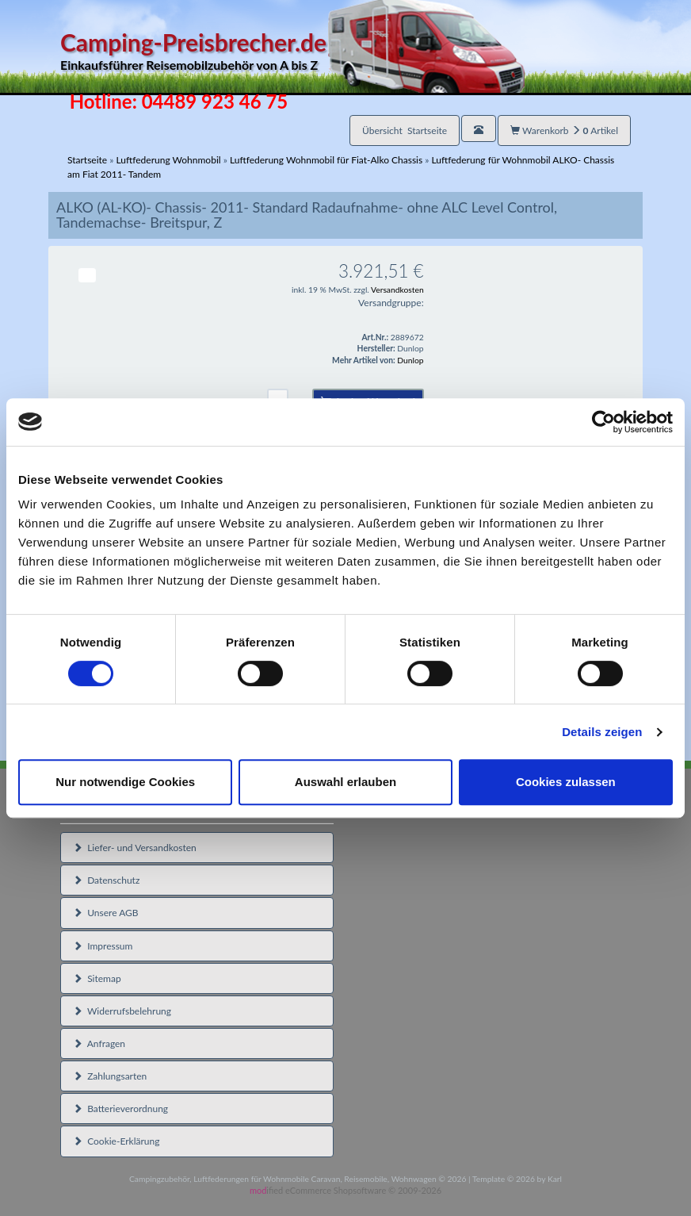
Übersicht (404, 130)
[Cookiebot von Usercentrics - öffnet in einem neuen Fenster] (603, 422)
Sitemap (97, 978)
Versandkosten (397, 289)
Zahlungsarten (110, 1076)
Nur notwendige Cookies (125, 781)
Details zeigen (602, 731)
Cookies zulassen (566, 781)
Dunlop (410, 360)
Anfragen (99, 1043)
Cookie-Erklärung (116, 1141)
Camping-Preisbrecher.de (292, 51)
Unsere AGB (106, 913)
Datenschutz (106, 880)
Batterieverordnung (120, 1108)
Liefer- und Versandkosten (135, 848)
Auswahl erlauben (345, 781)
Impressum (102, 946)
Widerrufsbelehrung (122, 1011)
